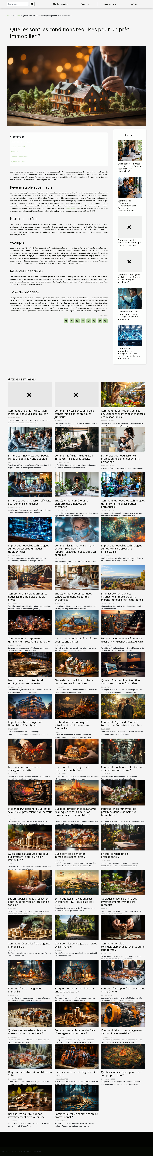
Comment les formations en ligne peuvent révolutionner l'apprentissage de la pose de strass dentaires (75, 550)
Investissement (110, 4)
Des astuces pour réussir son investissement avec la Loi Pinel (26, 1115)
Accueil (9, 15)
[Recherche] (18, 4)
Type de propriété (18, 162)
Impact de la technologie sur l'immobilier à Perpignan (25, 723)
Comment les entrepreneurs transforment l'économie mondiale (29, 640)
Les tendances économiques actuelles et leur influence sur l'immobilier (72, 725)
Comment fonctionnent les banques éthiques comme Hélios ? (122, 768)
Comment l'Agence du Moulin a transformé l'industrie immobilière (121, 723)
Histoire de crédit (18, 147)
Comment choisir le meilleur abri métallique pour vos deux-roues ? (129, 243)
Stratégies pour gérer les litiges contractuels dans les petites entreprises (73, 597)
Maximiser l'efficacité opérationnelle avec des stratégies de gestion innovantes (129, 315)
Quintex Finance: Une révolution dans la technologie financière (120, 681)
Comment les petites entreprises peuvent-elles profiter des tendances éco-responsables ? (123, 414)
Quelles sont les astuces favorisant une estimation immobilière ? (28, 1031)
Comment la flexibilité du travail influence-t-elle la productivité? (74, 457)
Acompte (14, 152)
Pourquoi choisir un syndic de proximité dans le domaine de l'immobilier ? (118, 812)
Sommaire (18, 136)
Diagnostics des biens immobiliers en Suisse (30, 1073)
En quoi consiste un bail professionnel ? (115, 855)
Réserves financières (19, 157)
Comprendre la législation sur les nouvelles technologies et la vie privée (27, 597)
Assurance (85, 4)
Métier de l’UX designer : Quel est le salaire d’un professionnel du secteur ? (30, 812)
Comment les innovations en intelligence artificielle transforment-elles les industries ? (129, 353)
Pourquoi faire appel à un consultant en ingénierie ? (123, 990)
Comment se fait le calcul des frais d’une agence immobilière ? (75, 1031)
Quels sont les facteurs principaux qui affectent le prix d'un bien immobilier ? (28, 857)
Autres (134, 4)
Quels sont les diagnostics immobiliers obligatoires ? (70, 855)
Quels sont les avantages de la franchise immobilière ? (72, 768)
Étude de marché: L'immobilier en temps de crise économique (75, 681)
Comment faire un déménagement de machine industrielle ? (122, 1031)
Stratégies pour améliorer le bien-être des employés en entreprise (71, 504)
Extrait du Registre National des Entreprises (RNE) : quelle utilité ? (74, 900)
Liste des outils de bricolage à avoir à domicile (76, 1073)
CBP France (72, 208)
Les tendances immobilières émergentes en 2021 (24, 768)
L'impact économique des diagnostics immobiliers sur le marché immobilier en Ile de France (122, 597)
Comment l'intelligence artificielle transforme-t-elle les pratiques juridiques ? (129, 278)
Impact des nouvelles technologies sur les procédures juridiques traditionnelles (28, 549)
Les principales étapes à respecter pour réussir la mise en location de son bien (28, 902)
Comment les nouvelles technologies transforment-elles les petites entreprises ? (123, 504)
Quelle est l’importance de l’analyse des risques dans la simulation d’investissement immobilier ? (75, 812)
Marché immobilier (60, 4)
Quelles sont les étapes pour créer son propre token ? (121, 1073)
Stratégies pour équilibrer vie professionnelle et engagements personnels (120, 459)
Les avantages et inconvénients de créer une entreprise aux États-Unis (122, 640)
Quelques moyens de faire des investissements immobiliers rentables (119, 902)
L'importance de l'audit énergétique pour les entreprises (76, 640)
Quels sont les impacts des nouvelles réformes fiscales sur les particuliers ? (129, 167)
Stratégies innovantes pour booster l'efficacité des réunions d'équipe (29, 457)
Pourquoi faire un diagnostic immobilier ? (25, 990)
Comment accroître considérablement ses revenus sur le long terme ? (122, 946)
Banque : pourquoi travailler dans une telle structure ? (74, 990)
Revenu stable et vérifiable (21, 142)
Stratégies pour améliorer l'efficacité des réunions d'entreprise (29, 502)
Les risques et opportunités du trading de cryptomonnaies (26, 681)
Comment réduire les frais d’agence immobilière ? (29, 945)
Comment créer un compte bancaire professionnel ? (76, 1115)
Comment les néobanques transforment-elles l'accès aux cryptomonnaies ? (127, 205)
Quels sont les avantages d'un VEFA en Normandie (76, 945)
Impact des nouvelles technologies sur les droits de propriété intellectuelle (121, 549)
